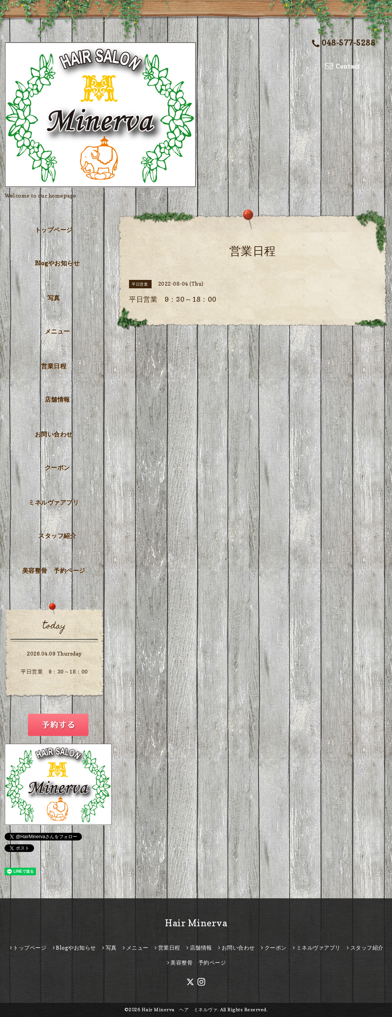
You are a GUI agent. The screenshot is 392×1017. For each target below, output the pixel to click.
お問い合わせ (54, 434)
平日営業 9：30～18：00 (54, 671)
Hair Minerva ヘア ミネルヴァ (180, 1009)
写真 (53, 298)
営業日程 (53, 366)
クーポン (57, 467)
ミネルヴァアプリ (53, 502)
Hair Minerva (196, 923)
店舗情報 (57, 399)
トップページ (54, 230)
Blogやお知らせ (57, 263)
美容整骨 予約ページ (53, 570)
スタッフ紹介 (57, 536)
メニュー (57, 331)
